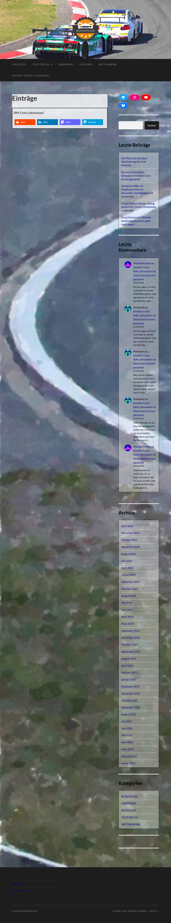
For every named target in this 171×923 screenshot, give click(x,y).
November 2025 (130, 532)
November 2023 (130, 637)
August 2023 (128, 658)
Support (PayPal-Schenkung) (31, 75)
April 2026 (127, 526)
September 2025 (130, 546)
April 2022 (127, 742)
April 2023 (127, 665)
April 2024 (127, 616)
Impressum (18, 883)
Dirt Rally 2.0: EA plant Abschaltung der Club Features (134, 162)
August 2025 (128, 553)
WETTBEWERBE (131, 824)
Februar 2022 (129, 756)
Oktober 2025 (129, 539)
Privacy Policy (20, 890)
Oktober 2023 (129, 644)
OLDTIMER (86, 64)
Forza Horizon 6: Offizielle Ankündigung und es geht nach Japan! (136, 221)
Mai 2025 (126, 560)
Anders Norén (137, 911)
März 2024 (127, 623)
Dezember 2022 (130, 686)
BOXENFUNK (65, 64)
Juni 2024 (127, 609)
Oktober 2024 (129, 588)
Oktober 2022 (129, 700)
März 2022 (127, 749)
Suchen (152, 125)
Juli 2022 (126, 721)
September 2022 (130, 707)
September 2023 (130, 651)
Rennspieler (29, 911)
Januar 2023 (128, 679)
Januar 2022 (128, 763)
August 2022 (128, 714)
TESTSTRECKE (41, 64)
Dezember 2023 (130, 630)
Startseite (19, 64)
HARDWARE (128, 803)
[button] (25, 122)
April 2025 (127, 567)
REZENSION (128, 810)
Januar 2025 (128, 574)
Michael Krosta (142, 263)
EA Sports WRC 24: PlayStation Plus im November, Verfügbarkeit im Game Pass (137, 191)
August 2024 (128, 595)
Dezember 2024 (130, 581)
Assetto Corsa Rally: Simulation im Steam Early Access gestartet (136, 175)
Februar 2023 (129, 672)
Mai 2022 (126, 735)
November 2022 (130, 693)
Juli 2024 (126, 602)
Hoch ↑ (154, 911)
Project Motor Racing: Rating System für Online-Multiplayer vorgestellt (138, 207)
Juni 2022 (127, 728)
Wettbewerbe (108, 64)
